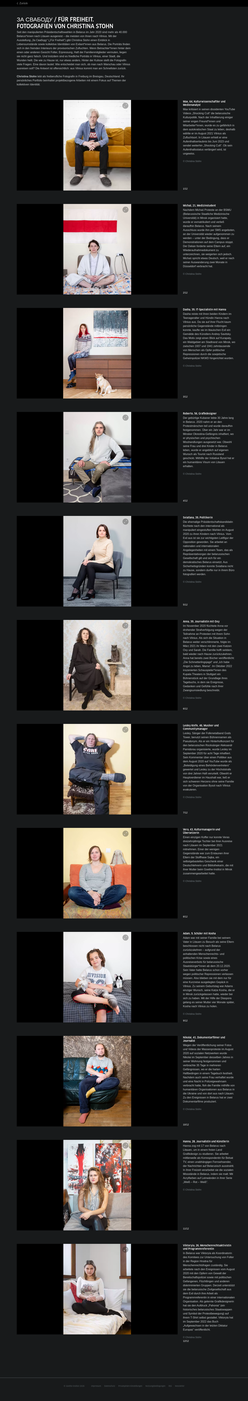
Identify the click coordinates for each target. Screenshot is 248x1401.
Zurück (23, 3)
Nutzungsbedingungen (155, 1386)
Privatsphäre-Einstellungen (130, 1386)
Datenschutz (109, 1386)
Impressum (96, 1386)
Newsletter (179, 1386)
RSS (170, 1386)
